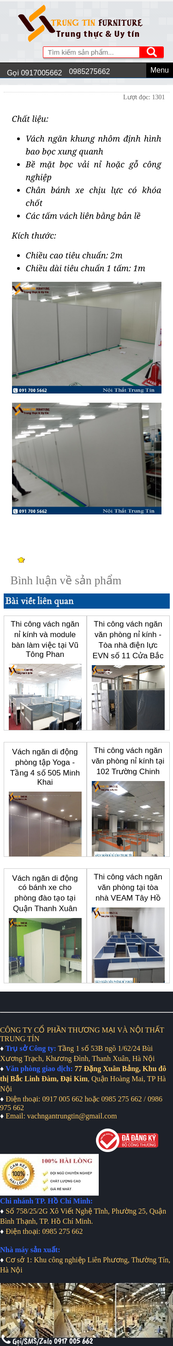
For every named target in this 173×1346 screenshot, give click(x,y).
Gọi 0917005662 (34, 73)
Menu (159, 70)
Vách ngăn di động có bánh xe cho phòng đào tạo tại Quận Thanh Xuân (45, 893)
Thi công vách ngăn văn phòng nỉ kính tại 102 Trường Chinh (128, 761)
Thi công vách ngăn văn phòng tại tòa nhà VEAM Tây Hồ (128, 887)
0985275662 (89, 71)
